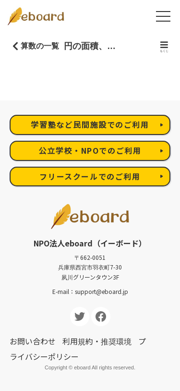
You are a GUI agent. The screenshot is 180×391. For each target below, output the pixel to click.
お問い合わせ (33, 341)
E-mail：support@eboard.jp (90, 291)
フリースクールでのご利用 (89, 176)
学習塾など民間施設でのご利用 (90, 124)
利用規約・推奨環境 (97, 341)
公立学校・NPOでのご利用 (90, 150)
